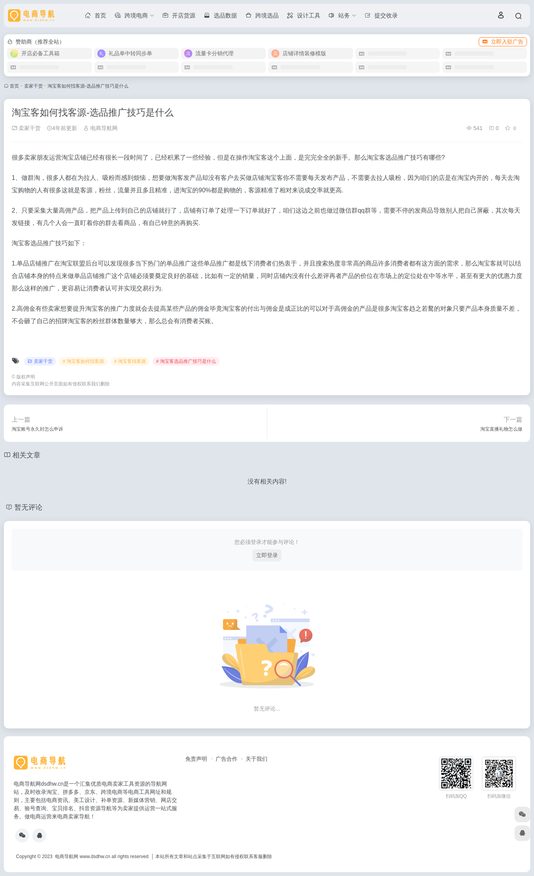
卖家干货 (33, 86)
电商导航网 (100, 128)
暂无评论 (28, 507)
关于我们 (256, 759)
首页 (14, 86)
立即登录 (267, 555)
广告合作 (226, 759)
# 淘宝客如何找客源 (83, 361)
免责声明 (196, 759)
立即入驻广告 (502, 42)
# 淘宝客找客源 (130, 361)
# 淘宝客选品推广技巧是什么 (186, 361)
